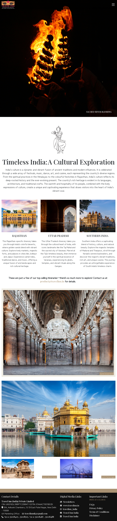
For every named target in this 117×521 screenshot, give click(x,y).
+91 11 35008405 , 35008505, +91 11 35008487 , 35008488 (28, 516)
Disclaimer (94, 515)
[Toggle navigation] (113, 4)
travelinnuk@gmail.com (34, 513)
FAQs (92, 504)
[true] (8, 4)
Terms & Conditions (99, 511)
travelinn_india (68, 509)
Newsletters (67, 501)
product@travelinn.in (52, 281)
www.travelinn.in (69, 505)
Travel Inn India (69, 512)
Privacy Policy (96, 508)
